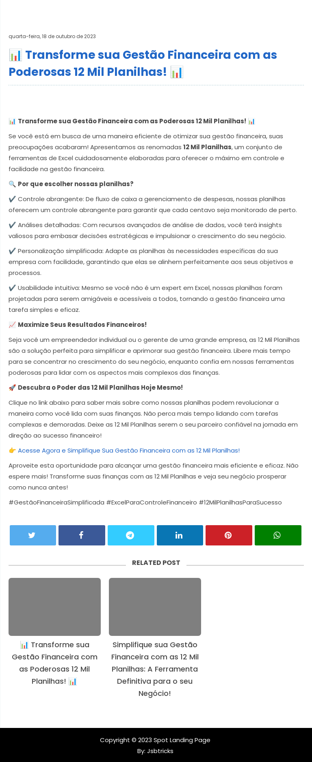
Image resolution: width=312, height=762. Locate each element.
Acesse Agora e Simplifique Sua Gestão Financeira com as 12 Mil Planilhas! (129, 450)
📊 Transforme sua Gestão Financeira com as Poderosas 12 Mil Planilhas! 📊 (55, 663)
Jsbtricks (159, 751)
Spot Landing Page (182, 740)
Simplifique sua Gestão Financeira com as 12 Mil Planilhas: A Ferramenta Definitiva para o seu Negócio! (155, 669)
